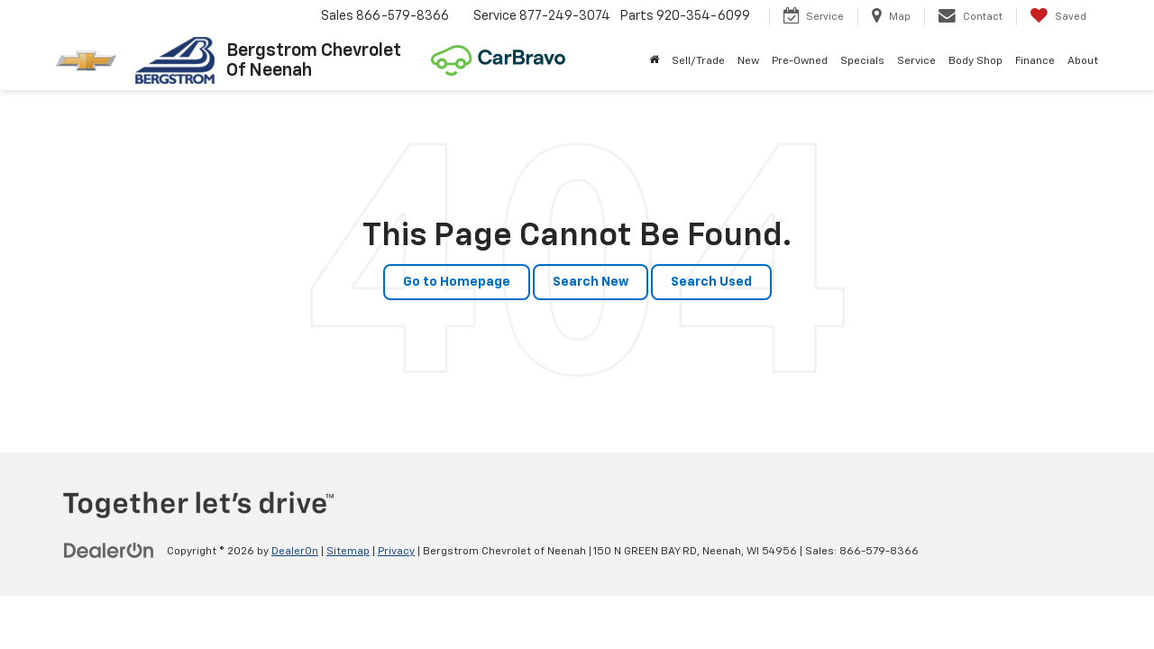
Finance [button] (1035, 61)
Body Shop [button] (975, 61)
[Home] (654, 61)
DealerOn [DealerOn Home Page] (294, 551)
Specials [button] (862, 61)
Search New (590, 282)
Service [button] (916, 61)
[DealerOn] (109, 550)
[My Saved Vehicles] (1058, 16)
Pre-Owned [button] (800, 61)
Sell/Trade (698, 61)
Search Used (711, 282)
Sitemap (348, 551)
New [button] (748, 61)
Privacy (396, 551)
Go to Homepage (456, 282)
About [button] (1082, 61)
